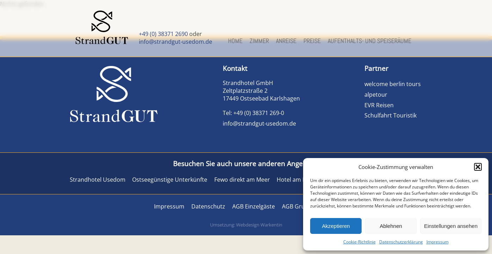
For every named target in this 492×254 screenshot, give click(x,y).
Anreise (286, 41)
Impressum (437, 242)
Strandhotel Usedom (97, 179)
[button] (477, 166)
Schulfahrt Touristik (390, 115)
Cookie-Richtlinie (359, 242)
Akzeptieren (336, 226)
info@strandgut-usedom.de (175, 42)
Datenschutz (208, 206)
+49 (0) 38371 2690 (163, 34)
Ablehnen (391, 226)
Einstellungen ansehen (451, 226)
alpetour (375, 94)
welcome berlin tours (393, 84)
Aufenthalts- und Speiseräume (369, 41)
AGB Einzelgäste (253, 206)
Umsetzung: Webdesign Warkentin (246, 225)
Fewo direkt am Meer (242, 179)
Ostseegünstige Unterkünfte (169, 179)
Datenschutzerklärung (401, 242)
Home (235, 41)
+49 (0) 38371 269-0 (258, 113)
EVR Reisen (379, 105)
